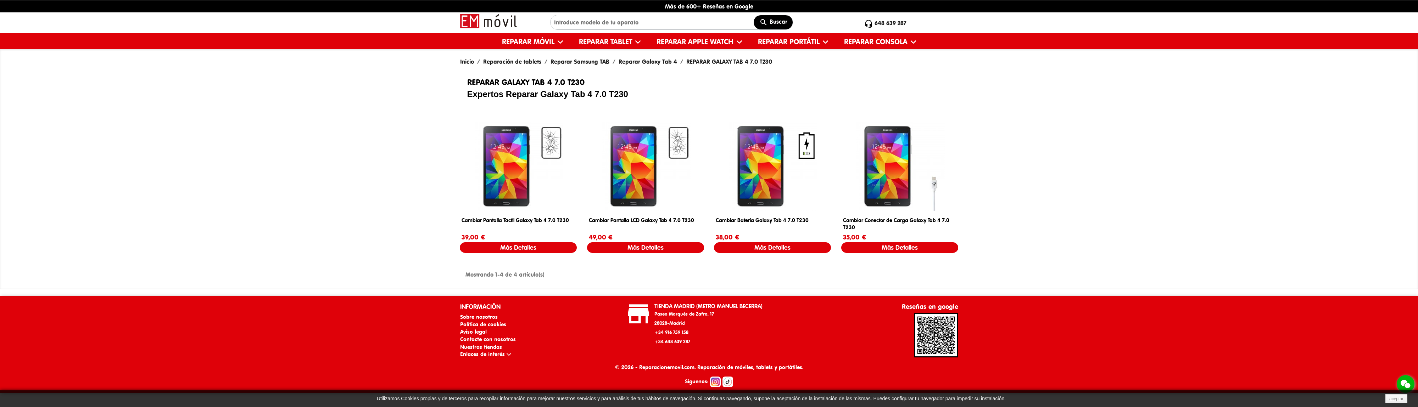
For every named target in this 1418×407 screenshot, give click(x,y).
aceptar (1396, 398)
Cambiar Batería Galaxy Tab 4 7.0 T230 (762, 220)
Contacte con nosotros (488, 339)
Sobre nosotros (479, 316)
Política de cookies (483, 324)
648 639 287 (890, 23)
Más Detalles (518, 247)
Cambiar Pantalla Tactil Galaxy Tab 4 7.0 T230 (515, 220)
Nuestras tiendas (481, 347)
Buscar (773, 22)
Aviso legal (473, 331)
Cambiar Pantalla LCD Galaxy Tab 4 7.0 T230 (641, 220)
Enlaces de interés (485, 354)
